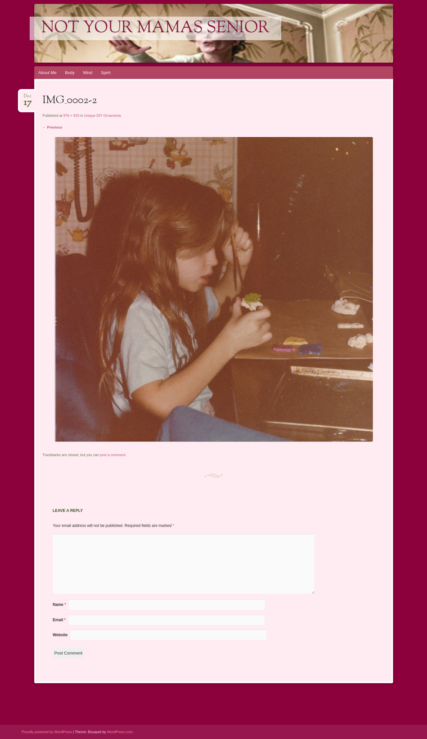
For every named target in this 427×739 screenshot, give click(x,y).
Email (59, 620)
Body (70, 72)
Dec (28, 98)
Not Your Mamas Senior (155, 28)
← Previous (52, 127)
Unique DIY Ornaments (102, 115)
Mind (87, 72)
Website (60, 635)
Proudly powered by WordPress (47, 732)
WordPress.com (119, 732)
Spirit (106, 72)
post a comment (112, 455)
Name (59, 604)
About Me (47, 72)
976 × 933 (71, 115)
